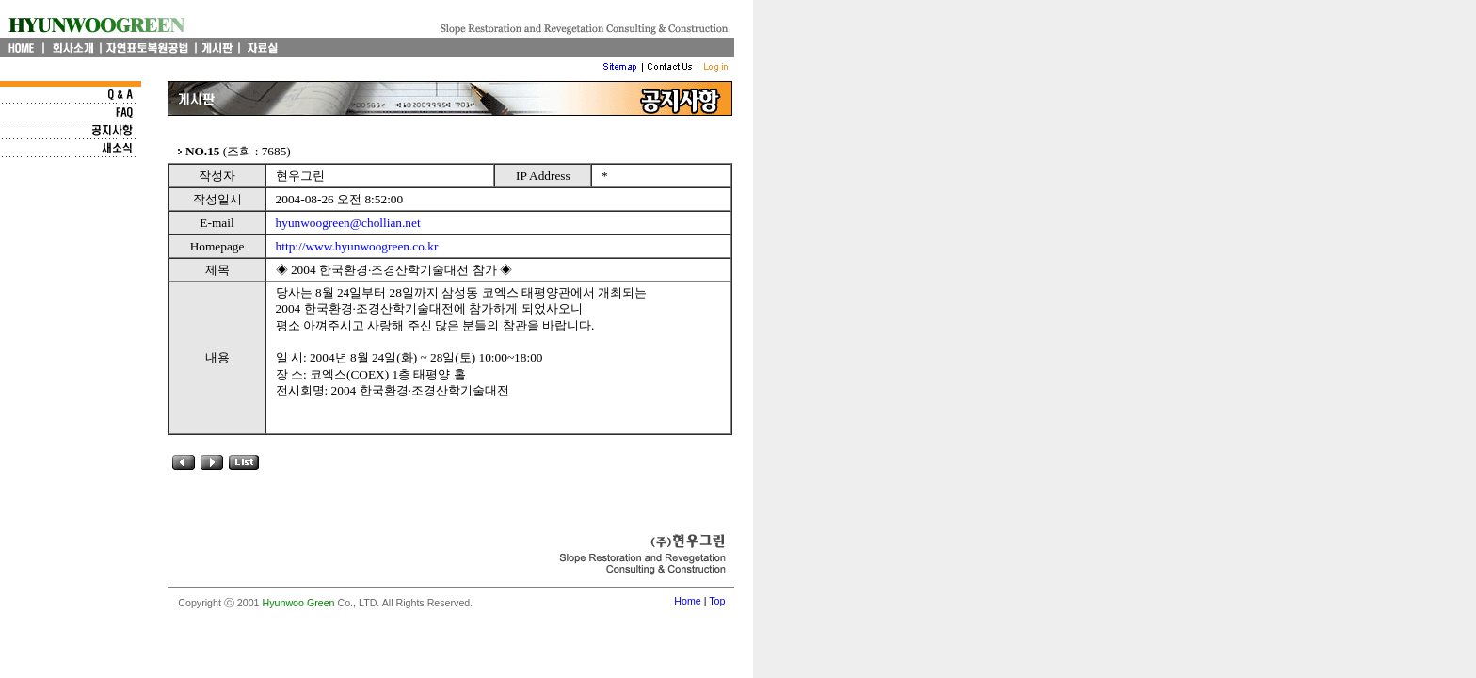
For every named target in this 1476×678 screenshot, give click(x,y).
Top (717, 600)
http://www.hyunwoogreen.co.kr (357, 246)
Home (687, 600)
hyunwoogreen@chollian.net (348, 223)
